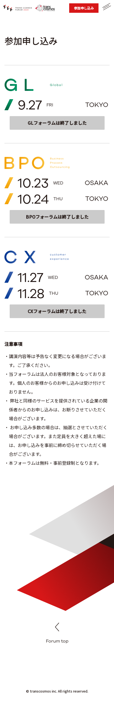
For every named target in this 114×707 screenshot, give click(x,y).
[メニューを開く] (106, 6)
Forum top (57, 633)
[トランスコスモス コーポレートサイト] (45, 8)
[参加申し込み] (84, 8)
